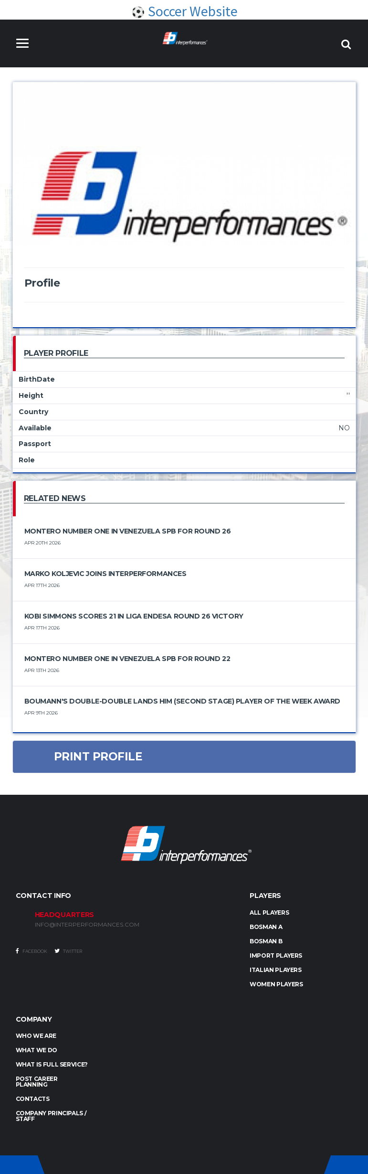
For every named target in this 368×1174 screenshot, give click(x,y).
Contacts (33, 1098)
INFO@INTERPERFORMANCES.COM (87, 924)
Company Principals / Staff (51, 1116)
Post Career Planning (37, 1081)
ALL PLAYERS (269, 912)
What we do (36, 1050)
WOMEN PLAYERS (276, 984)
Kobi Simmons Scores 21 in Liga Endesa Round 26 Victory (133, 616)
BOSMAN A (266, 926)
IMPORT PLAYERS (276, 955)
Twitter (68, 951)
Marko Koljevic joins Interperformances (105, 573)
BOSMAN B (266, 941)
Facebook (31, 951)
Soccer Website (184, 11)
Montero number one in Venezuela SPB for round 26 (127, 531)
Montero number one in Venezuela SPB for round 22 (127, 658)
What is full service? (52, 1064)
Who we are (36, 1035)
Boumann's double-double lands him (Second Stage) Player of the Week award (182, 701)
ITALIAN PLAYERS (276, 969)
